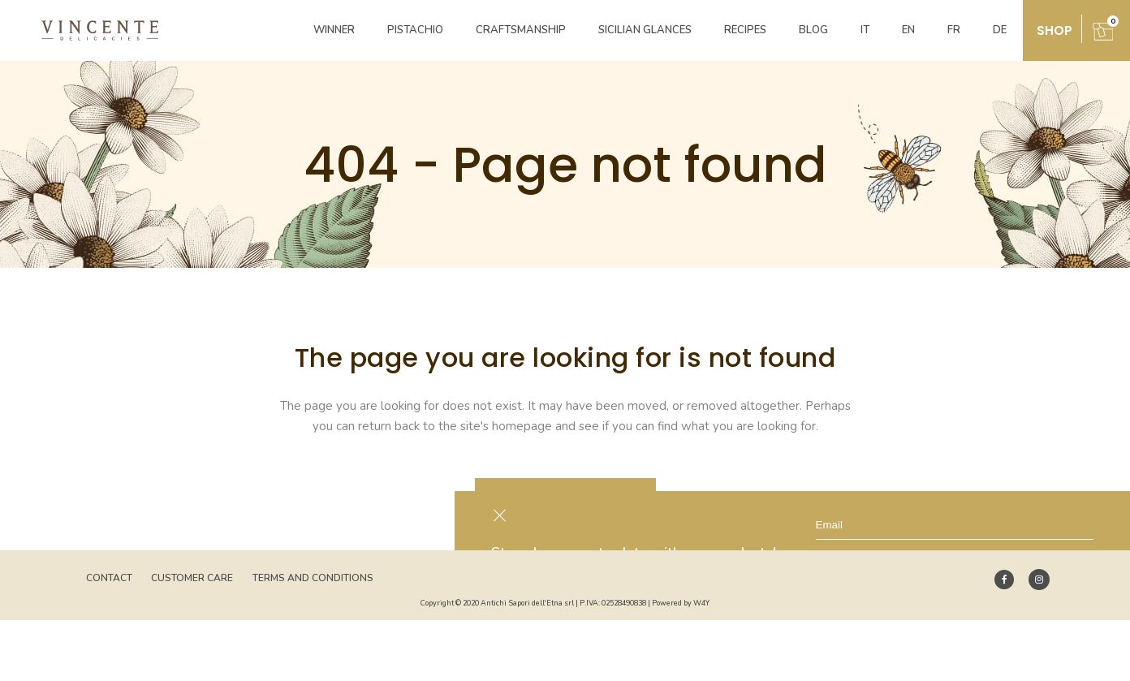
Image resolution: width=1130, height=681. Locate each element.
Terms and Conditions (312, 577)
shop (1054, 30)
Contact (109, 577)
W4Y (701, 603)
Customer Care (192, 577)
